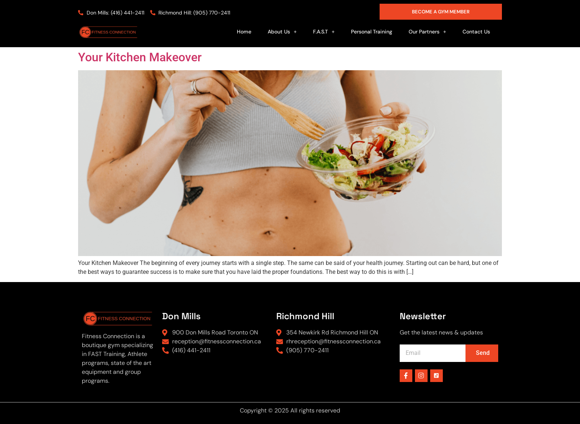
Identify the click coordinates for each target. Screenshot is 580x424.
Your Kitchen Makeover (140, 57)
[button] (282, 31)
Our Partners (427, 31)
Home (244, 31)
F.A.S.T (324, 31)
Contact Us (476, 31)
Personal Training (371, 31)
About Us (282, 31)
